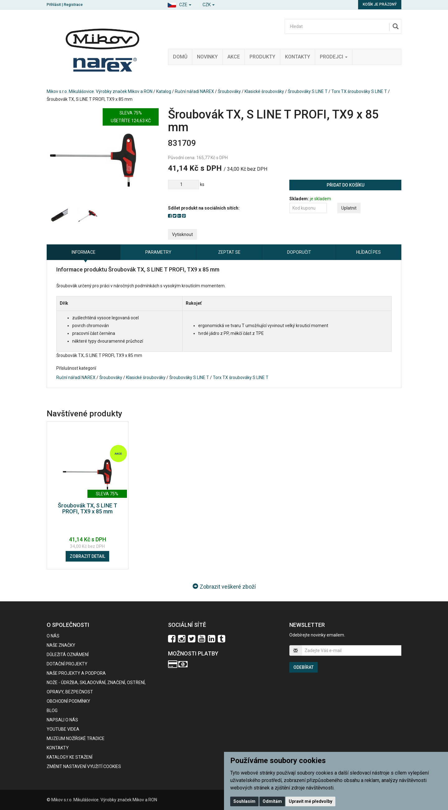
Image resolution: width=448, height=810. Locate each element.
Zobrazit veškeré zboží (224, 586)
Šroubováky (229, 91)
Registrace (73, 4)
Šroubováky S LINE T (308, 91)
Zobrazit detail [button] (87, 556)
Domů (180, 57)
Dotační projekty (67, 663)
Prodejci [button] (334, 57)
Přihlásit (54, 4)
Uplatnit (349, 208)
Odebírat (303, 667)
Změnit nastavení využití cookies (84, 766)
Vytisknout (182, 234)
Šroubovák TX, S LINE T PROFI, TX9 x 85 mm (87, 508)
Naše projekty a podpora (76, 673)
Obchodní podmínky (68, 701)
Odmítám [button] (272, 801)
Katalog (163, 91)
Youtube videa (63, 729)
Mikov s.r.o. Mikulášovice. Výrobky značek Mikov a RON (99, 91)
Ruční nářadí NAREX (194, 91)
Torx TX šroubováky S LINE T (359, 91)
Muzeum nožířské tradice (76, 738)
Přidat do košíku (345, 185)
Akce (233, 57)
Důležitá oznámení (68, 654)
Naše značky (61, 645)
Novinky (207, 57)
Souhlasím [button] (244, 801)
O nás (53, 635)
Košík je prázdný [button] (380, 4)
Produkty (262, 57)
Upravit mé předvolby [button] (310, 801)
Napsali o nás (62, 719)
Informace (84, 252)
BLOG (52, 710)
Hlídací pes (368, 252)
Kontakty (297, 57)
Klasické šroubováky (264, 91)
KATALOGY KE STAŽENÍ (69, 757)
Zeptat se (229, 252)
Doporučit (299, 252)
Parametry (158, 252)
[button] (179, 4)
